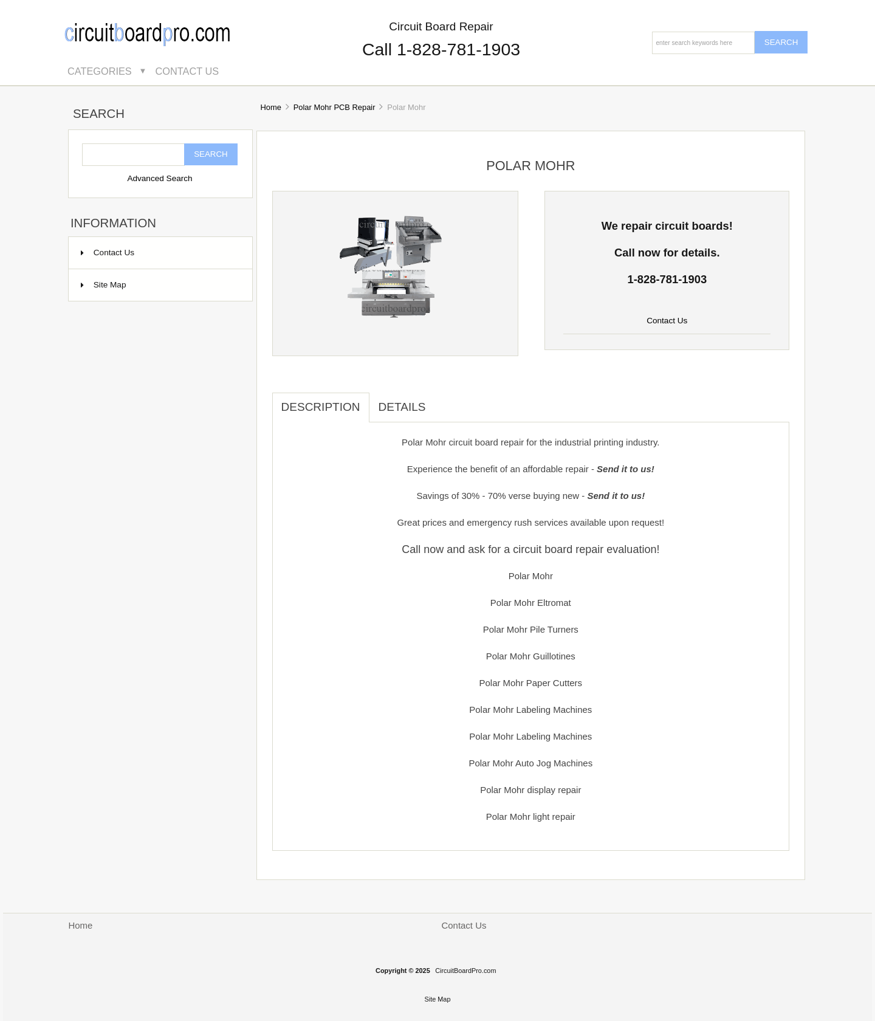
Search (99, 114)
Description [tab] (320, 406)
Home (270, 107)
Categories (99, 71)
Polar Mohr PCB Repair (334, 107)
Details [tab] (402, 406)
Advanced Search (159, 178)
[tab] (443, 400)
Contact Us (187, 71)
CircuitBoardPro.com (465, 970)
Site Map (103, 284)
